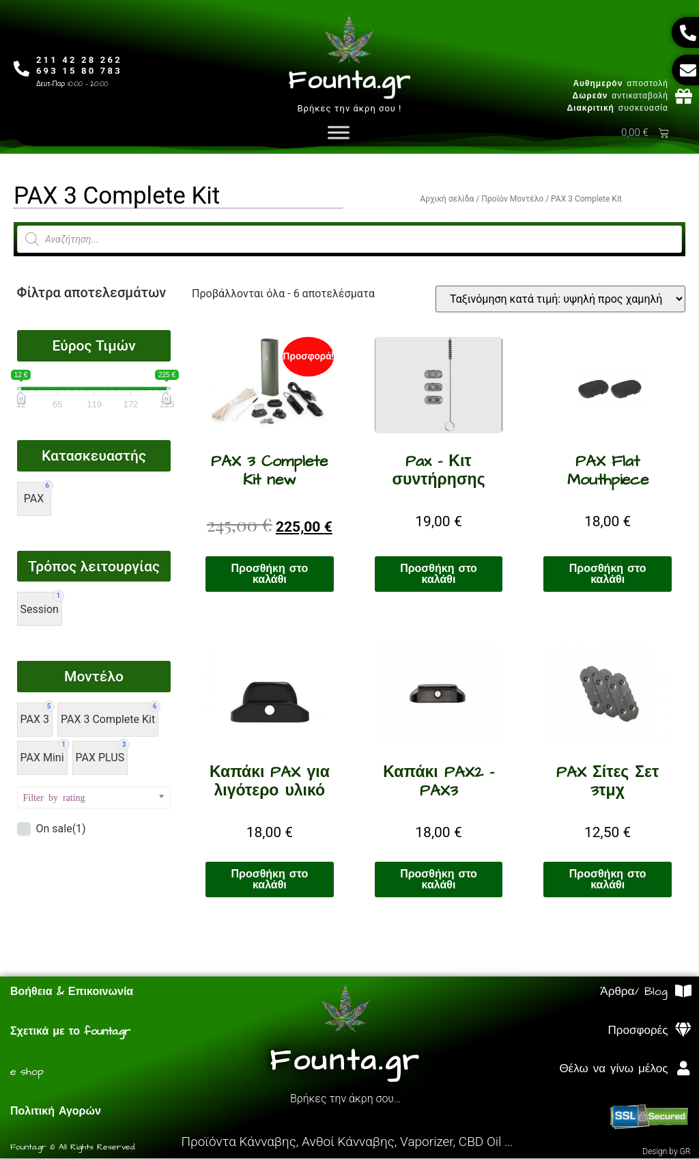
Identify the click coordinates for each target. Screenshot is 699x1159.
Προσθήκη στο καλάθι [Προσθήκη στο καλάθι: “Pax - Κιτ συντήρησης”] (438, 575)
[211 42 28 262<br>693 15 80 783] (22, 69)
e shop (27, 1072)
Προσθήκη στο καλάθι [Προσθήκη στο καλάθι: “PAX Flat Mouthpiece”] (607, 575)
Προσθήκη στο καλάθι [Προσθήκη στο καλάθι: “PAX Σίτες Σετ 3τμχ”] (607, 880)
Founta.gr (349, 81)
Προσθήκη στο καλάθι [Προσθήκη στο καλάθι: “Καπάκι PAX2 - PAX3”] (438, 880)
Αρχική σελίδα (447, 199)
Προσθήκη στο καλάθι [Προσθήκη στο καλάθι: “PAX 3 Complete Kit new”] (270, 575)
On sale (60, 829)
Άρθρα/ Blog (634, 992)
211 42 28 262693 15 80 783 (81, 65)
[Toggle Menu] (339, 132)
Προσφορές (638, 1031)
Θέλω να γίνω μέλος (613, 1069)
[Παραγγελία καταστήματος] (560, 299)
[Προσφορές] (683, 1031)
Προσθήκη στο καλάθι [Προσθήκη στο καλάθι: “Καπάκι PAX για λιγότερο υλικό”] (270, 880)
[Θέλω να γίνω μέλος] (683, 1069)
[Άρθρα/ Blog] (683, 992)
